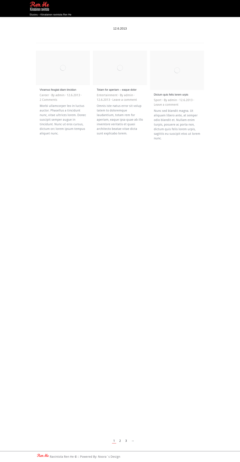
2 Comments (48, 100)
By (57, 95)
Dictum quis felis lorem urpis (171, 94)
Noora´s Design (109, 456)
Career (44, 95)
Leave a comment (124, 100)
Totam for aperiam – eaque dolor (117, 89)
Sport (157, 100)
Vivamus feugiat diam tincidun (58, 89)
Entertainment (107, 95)
